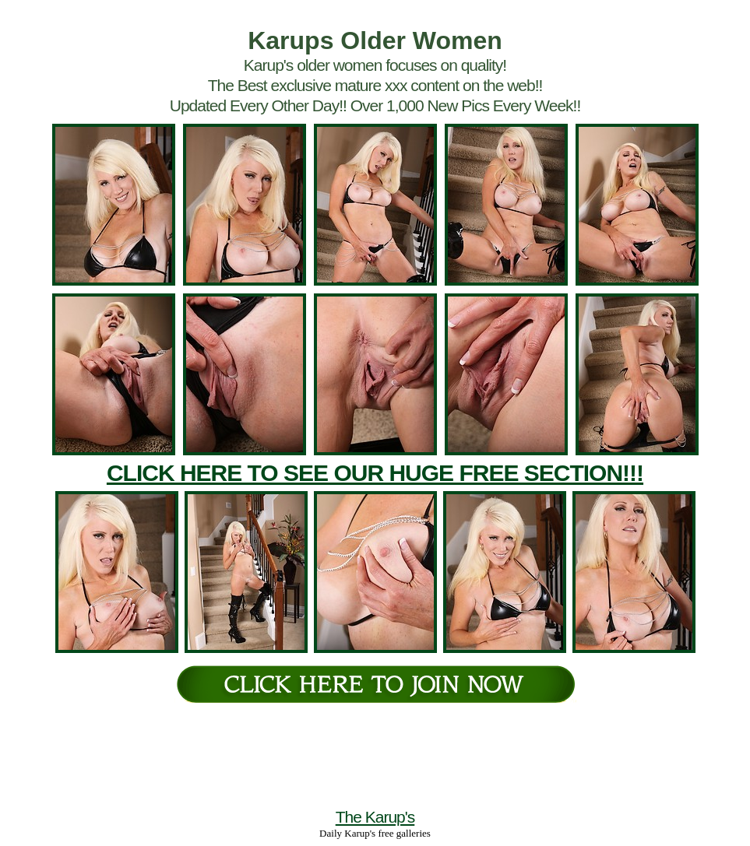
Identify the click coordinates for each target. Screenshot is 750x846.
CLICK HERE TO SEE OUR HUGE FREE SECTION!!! (375, 473)
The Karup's (375, 817)
